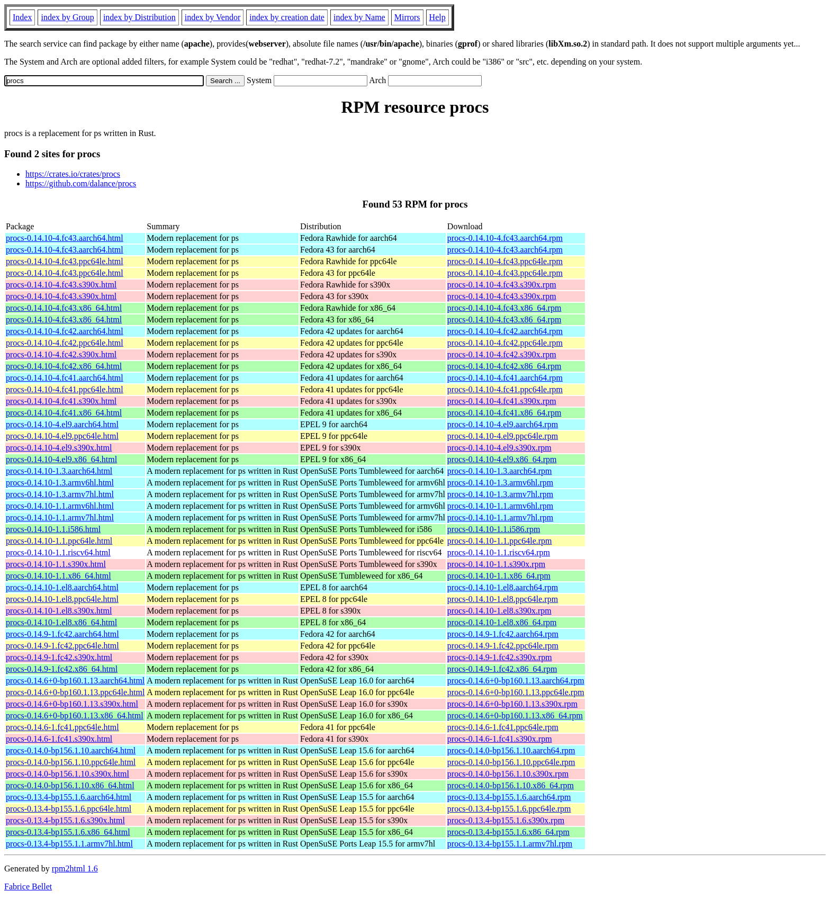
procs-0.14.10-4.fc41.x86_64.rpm (504, 412)
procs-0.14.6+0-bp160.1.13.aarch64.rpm (515, 680)
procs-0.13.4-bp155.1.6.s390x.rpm (505, 820)
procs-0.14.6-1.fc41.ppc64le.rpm (502, 727)
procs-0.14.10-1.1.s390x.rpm (496, 564)
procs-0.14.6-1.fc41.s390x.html (59, 738)
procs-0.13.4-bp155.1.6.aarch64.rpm (509, 797)
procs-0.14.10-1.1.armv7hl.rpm (500, 517)
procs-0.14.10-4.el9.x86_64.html (61, 459)
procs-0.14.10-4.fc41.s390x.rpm (501, 401)
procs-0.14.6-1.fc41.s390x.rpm (499, 738)
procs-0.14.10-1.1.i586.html (53, 529)
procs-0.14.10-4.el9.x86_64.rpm (502, 459)
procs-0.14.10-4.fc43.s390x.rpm (501, 284)
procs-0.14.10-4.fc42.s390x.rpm (501, 354)
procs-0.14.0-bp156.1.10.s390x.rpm (508, 773)
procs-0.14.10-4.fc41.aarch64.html (64, 377)
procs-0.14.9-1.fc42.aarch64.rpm (502, 633)
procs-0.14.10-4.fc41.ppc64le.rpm (505, 389)
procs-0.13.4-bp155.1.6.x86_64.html (68, 831)
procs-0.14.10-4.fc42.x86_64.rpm (504, 366)
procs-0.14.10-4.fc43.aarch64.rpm (505, 237)
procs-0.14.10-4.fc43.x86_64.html (64, 307)
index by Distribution (139, 17)
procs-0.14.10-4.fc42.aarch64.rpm (505, 331)
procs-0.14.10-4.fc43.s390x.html (61, 284)
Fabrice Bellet (28, 886)
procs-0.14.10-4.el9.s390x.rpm (499, 447)
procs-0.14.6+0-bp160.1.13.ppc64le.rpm (515, 692)
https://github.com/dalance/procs (80, 183)
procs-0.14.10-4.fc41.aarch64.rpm (505, 377)
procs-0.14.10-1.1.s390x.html (56, 564)
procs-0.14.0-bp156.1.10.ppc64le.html (71, 762)
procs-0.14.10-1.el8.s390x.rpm (499, 610)
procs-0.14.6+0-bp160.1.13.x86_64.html (74, 715)
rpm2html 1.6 (75, 868)
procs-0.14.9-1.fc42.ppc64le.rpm (502, 645)
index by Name (359, 17)
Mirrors (407, 17)
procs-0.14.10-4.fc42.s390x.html (61, 354)
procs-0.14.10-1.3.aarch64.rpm (499, 470)
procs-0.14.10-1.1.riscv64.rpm (498, 552)
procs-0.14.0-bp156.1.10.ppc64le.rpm (511, 762)
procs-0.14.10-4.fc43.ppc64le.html (64, 261)
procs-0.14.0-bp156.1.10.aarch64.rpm (511, 750)
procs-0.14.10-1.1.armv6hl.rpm (500, 505)
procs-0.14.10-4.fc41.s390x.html (61, 401)
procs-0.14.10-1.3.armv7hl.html (60, 494)
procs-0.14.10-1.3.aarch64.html (59, 470)
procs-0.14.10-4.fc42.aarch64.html (64, 331)
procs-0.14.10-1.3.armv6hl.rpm (500, 482)
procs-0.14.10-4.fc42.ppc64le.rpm (505, 342)
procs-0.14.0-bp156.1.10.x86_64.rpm (510, 785)
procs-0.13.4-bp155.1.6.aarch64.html (68, 797)
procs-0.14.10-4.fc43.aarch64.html (64, 237)
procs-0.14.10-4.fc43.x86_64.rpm (504, 307)
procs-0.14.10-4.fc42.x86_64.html (64, 366)
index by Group (67, 17)
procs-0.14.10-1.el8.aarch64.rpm (502, 587)
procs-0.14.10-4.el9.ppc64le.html (62, 435)
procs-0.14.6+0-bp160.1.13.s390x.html (72, 703)
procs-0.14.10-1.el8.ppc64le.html (62, 599)
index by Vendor (212, 17)
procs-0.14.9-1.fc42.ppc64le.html (62, 645)
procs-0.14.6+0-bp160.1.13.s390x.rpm (512, 703)
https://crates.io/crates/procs (72, 173)
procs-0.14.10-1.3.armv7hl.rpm (500, 494)
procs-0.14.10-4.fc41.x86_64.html (64, 412)
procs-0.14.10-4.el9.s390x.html (59, 447)
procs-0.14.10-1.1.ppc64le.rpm (499, 540)
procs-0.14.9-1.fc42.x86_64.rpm (502, 668)
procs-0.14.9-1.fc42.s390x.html (59, 657)
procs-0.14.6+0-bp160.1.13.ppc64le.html (75, 692)
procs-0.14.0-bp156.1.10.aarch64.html (71, 750)
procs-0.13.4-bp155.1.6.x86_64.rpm (508, 831)
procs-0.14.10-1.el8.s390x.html (59, 610)
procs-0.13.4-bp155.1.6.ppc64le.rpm (509, 808)
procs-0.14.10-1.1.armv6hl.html (60, 505)
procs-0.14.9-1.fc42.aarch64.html (62, 633)
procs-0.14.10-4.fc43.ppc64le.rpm (505, 261)
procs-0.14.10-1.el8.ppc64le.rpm (502, 599)
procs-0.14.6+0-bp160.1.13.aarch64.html (75, 680)
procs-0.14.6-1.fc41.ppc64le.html (62, 727)
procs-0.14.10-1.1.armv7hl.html (60, 517)
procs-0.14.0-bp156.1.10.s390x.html (67, 773)
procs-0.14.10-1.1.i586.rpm (493, 529)
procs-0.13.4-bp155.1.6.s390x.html (65, 820)
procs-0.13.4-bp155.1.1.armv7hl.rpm (509, 843)
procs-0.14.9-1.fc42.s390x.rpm (499, 657)
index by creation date (286, 17)
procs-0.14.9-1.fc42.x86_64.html (62, 668)
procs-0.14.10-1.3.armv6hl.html (60, 482)
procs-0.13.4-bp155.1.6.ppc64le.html (68, 808)
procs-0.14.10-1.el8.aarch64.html (62, 587)
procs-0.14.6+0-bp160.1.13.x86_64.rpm (515, 715)
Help (437, 17)
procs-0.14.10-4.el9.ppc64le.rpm (502, 435)
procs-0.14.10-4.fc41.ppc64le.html (64, 389)
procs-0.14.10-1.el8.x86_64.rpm (502, 622)
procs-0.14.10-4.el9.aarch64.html (62, 424)
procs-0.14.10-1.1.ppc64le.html (59, 540)
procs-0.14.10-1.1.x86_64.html (58, 575)
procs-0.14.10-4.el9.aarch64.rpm (502, 424)
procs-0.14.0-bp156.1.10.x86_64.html (70, 785)
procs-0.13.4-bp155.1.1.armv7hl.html (69, 843)
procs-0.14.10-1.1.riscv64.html (58, 552)
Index (22, 17)
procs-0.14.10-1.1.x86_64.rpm (499, 575)
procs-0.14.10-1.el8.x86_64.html (61, 622)
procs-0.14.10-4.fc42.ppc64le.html (64, 342)
